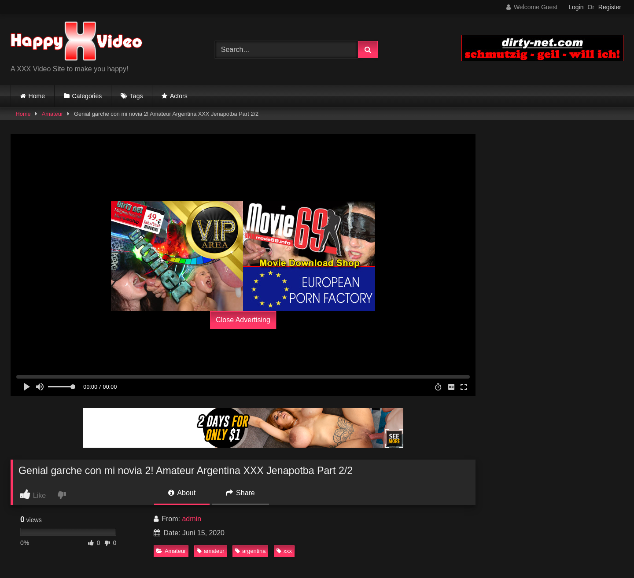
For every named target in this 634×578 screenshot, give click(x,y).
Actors (179, 95)
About (181, 493)
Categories (87, 95)
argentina (250, 551)
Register (609, 7)
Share (240, 493)
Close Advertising (243, 320)
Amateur (52, 113)
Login (575, 7)
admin (191, 519)
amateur (211, 551)
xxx (284, 551)
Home (37, 95)
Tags (136, 95)
